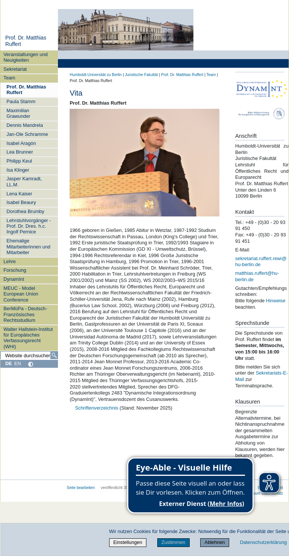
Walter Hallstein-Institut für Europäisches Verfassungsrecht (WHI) (28, 337)
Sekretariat (15, 69)
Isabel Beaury (21, 202)
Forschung (14, 270)
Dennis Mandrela (24, 125)
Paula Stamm (20, 101)
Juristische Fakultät (141, 75)
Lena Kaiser (19, 194)
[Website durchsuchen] (29, 355)
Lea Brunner (19, 152)
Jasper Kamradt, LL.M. (24, 181)
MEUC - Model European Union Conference (20, 294)
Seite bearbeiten (81, 488)
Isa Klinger (17, 170)
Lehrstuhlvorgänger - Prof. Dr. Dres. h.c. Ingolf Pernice (28, 226)
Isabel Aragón (21, 143)
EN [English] (17, 363)
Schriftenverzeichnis (97, 408)
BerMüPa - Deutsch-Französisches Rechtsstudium (25, 314)
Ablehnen (215, 542)
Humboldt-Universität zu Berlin (96, 75)
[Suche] (54, 355)
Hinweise (276, 300)
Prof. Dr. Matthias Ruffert (26, 89)
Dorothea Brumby (25, 211)
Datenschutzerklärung (263, 542)
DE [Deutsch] (8, 363)
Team (9, 78)
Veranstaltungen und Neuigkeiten (25, 57)
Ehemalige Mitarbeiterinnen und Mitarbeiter (28, 246)
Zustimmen (173, 542)
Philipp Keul (19, 161)
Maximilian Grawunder (18, 113)
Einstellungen (127, 542)
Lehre (9, 261)
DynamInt (13, 279)
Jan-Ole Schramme (27, 134)
